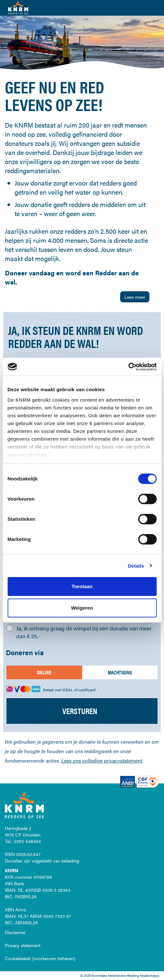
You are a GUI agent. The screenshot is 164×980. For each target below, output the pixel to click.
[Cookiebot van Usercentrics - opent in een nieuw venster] (128, 367)
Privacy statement (22, 945)
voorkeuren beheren (53, 958)
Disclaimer (15, 932)
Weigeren (82, 608)
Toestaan (82, 586)
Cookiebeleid (18, 958)
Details (136, 566)
